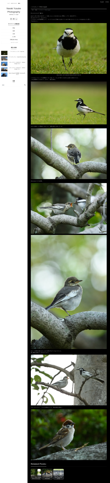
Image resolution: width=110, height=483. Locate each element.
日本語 (107, 2)
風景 (14, 31)
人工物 (13, 36)
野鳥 (14, 28)
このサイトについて (14, 3)
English (102, 2)
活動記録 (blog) (14, 39)
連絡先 (19, 3)
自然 (14, 33)
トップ (8, 3)
